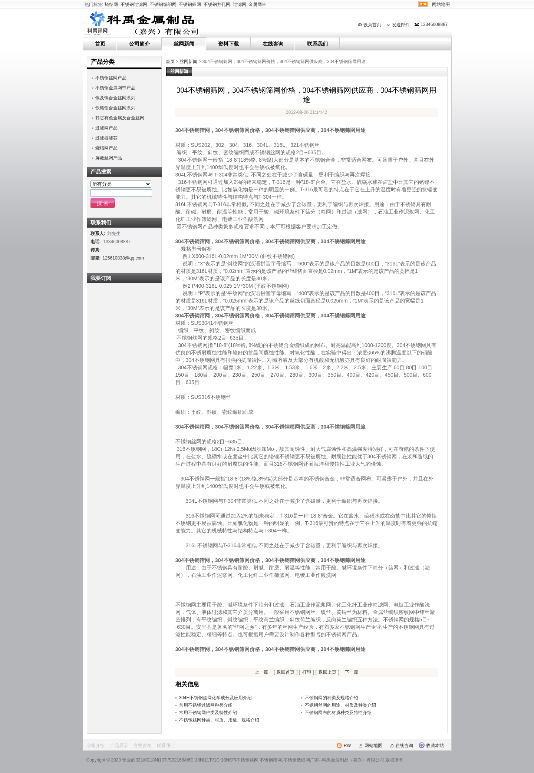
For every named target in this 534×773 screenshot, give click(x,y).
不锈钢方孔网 (217, 4)
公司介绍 (96, 745)
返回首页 (285, 672)
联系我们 (317, 44)
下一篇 (351, 672)
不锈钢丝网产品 (110, 77)
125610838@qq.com (123, 258)
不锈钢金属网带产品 (115, 87)
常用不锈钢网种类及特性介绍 (208, 712)
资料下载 (228, 44)
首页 (100, 44)
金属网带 (257, 4)
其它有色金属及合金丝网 (119, 117)
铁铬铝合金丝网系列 (115, 107)
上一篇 (261, 672)
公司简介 (139, 44)
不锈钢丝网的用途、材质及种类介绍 (340, 705)
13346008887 (434, 24)
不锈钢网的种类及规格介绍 (331, 697)
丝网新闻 (184, 44)
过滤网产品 (106, 128)
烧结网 (111, 4)
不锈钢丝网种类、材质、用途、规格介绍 (219, 720)
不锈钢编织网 (163, 4)
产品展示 (119, 745)
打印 (306, 672)
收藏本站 (435, 745)
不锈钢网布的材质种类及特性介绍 (338, 712)
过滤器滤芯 (106, 138)
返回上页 (327, 672)
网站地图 (441, 4)
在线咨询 (273, 44)
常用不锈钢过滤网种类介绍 (206, 705)
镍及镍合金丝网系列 (115, 97)
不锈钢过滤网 (134, 4)
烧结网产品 (106, 148)
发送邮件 (401, 24)
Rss (348, 745)
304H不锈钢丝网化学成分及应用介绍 (215, 697)
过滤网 (239, 4)
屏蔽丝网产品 (108, 158)
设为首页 (372, 24)
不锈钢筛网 (190, 4)
